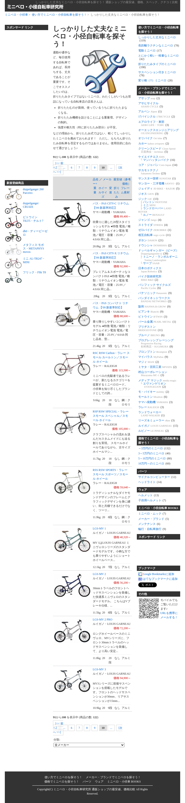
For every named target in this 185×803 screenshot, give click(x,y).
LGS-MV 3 (99, 669)
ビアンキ (150, 311)
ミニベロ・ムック (152, 513)
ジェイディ (158, 188)
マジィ (148, 362)
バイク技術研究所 (149, 278)
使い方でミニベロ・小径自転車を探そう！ (59, 14)
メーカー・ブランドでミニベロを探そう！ (113, 777)
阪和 (154, 306)
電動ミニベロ (150, 50)
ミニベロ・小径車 (16, 14)
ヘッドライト (150, 482)
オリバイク (152, 138)
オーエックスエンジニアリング (158, 131)
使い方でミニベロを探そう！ (63, 777)
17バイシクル (156, 116)
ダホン (150, 240)
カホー (153, 143)
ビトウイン (152, 316)
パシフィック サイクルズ (154, 286)
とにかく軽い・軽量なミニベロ (158, 57)
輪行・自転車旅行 (152, 529)
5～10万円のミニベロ (155, 458)
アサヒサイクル (150, 105)
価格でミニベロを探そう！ (61, 781)
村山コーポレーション (152, 373)
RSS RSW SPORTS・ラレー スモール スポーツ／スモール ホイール (110, 474)
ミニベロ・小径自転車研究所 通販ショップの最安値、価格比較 (94, 789)
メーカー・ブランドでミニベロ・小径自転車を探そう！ (157, 90)
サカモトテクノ (152, 172)
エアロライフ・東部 (153, 123)
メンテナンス (149, 524)
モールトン (152, 396)
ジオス (148, 194)
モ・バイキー (153, 391)
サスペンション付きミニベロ (157, 74)
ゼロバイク (154, 230)
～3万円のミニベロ (154, 448)
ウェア (142, 489)
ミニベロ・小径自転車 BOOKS (158, 508)
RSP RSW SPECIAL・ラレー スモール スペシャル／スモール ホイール (111, 416)
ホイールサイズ (103, 192)
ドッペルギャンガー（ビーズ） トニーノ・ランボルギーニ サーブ (158, 257)
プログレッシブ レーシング (156, 343)
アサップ (149, 98)
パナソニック (155, 293)
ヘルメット (148, 495)
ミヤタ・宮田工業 (157, 367)
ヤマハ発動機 (155, 402)
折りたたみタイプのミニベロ (157, 65)
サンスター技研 (157, 178)
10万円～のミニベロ (154, 463)
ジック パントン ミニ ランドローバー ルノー (154, 206)
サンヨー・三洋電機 (158, 183)
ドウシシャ (155, 245)
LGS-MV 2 (99, 574)
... (64, 167)
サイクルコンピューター (157, 477)
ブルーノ (151, 335)
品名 (96, 179)
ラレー (151, 407)
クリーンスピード (156, 150)
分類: (56, 739)
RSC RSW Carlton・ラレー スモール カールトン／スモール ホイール (111, 357)
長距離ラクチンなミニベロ (158, 45)
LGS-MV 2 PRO (102, 619)
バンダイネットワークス (154, 299)
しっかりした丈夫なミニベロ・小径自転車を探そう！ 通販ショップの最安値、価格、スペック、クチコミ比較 (106, 2)
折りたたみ (116, 192)
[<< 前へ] (58, 165)
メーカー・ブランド (153, 519)
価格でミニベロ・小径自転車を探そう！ (158, 440)
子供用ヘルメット (152, 500)
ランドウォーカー (151, 414)
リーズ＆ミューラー (156, 420)
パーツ (142, 471)
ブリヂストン (150, 328)
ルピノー (153, 430)
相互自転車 (154, 235)
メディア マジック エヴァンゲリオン (157, 383)
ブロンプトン (155, 351)
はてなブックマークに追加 (158, 579)
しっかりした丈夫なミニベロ (157, 39)
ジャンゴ (149, 220)
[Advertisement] (24, 103)
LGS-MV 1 (99, 528)
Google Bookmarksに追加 (156, 574)
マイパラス (153, 357)
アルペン (150, 111)
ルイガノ (158, 425)
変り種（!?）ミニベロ (155, 80)
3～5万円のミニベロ (154, 453)
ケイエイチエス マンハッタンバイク (156, 158)
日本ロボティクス (150, 270)
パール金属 (157, 321)
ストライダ (153, 225)
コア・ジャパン (157, 165)
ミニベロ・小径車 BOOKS (124, 781)
